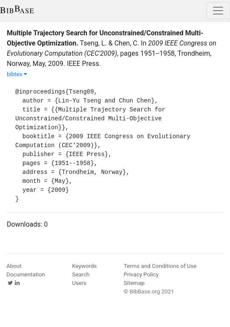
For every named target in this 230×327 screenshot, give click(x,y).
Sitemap (134, 283)
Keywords (84, 266)
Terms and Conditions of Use (160, 266)
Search (81, 274)
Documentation (25, 274)
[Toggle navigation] (218, 10)
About (14, 266)
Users (79, 283)
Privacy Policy (141, 274)
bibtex (17, 74)
